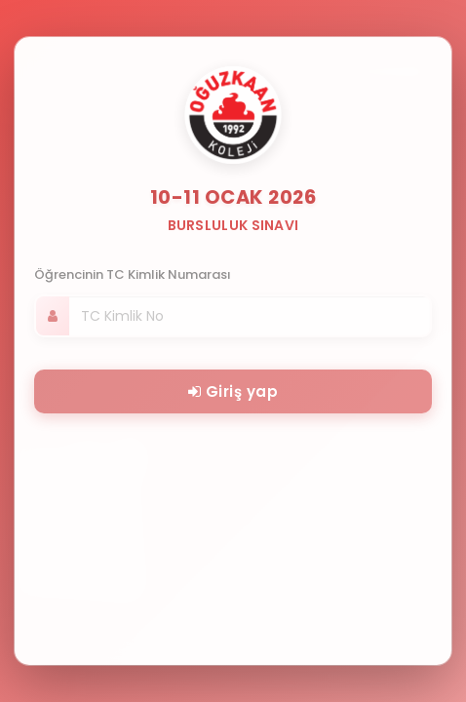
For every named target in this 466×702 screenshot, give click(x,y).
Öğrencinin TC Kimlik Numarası (132, 275)
